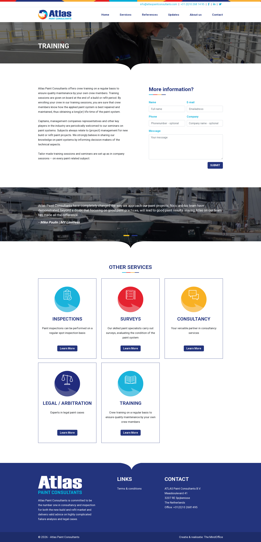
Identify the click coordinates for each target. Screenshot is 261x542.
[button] (126, 235)
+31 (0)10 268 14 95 (192, 4)
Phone (153, 116)
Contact (217, 14)
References (150, 14)
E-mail (190, 102)
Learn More (67, 348)
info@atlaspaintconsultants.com (158, 4)
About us (196, 14)
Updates (173, 14)
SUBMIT (215, 165)
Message (155, 131)
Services (125, 14)
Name (152, 102)
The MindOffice (213, 537)
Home (105, 14)
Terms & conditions (129, 488)
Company (192, 116)
